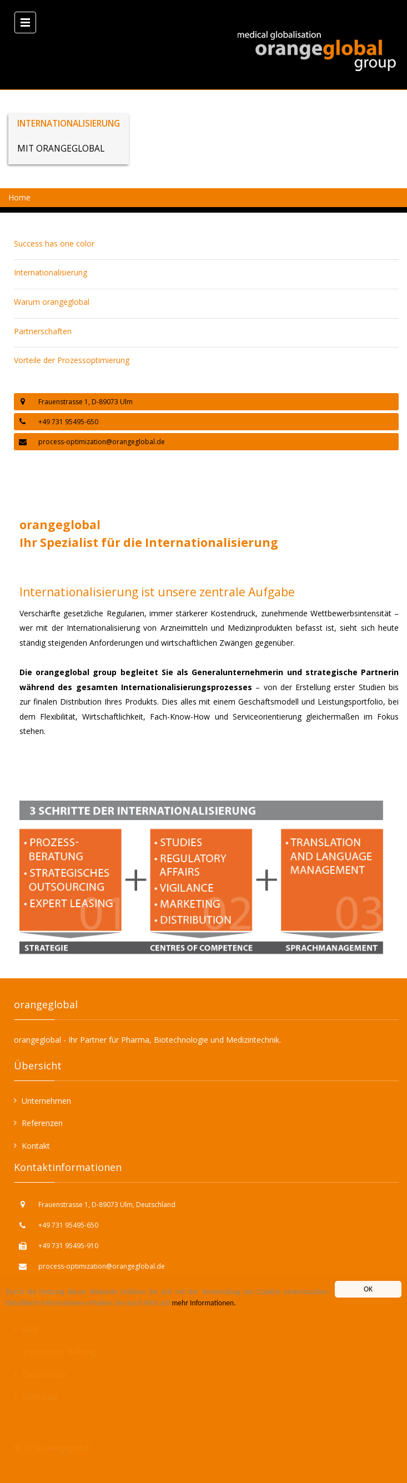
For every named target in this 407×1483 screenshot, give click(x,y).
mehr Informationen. (203, 1303)
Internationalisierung (50, 272)
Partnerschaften (43, 331)
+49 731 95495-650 (68, 1225)
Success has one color (54, 243)
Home (19, 197)
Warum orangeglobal (51, 301)
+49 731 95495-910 (68, 1245)
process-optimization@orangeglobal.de (101, 441)
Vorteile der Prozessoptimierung (71, 360)
